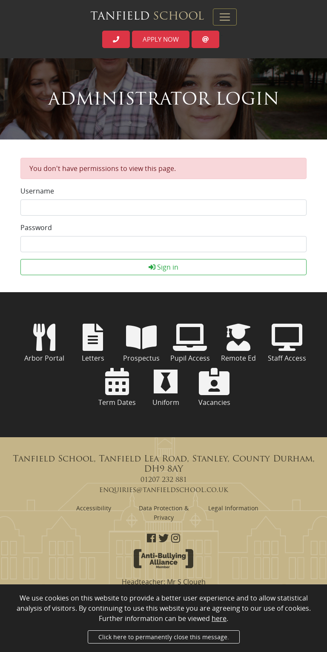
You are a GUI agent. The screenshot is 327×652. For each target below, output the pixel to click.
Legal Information (233, 508)
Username (37, 191)
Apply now (161, 39)
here (219, 618)
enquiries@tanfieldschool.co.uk (163, 490)
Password (36, 227)
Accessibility (93, 508)
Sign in (163, 267)
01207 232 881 (164, 480)
